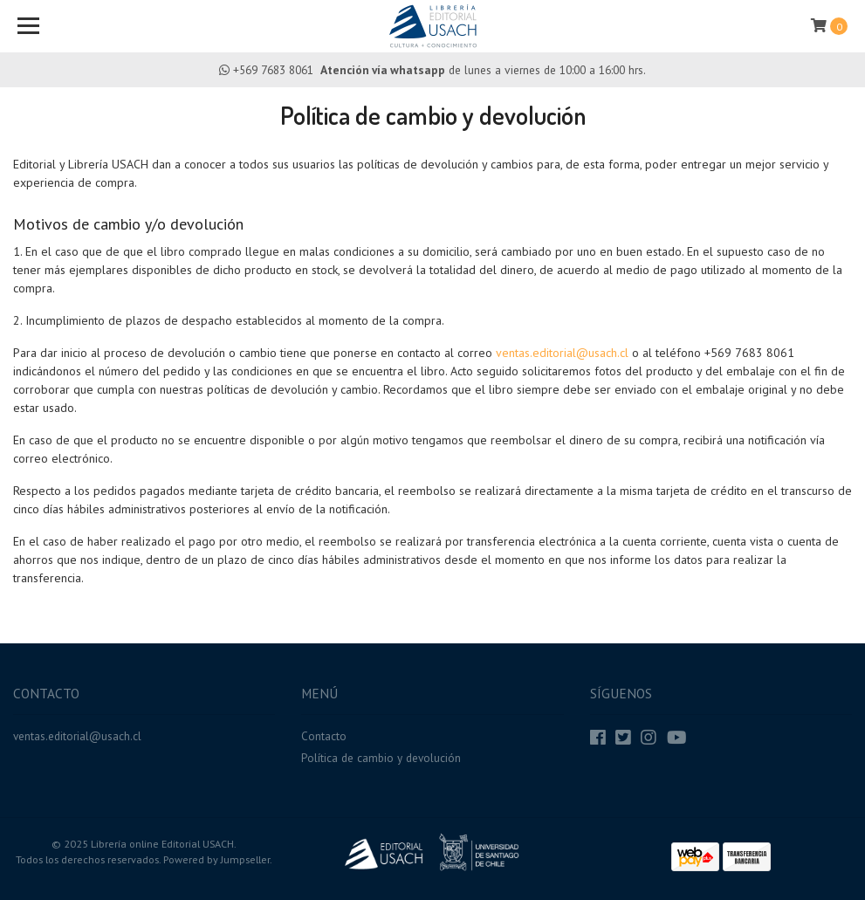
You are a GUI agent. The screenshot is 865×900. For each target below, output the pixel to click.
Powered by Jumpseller (216, 859)
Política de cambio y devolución (381, 758)
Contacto (324, 736)
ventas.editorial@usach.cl (562, 353)
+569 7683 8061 (273, 70)
